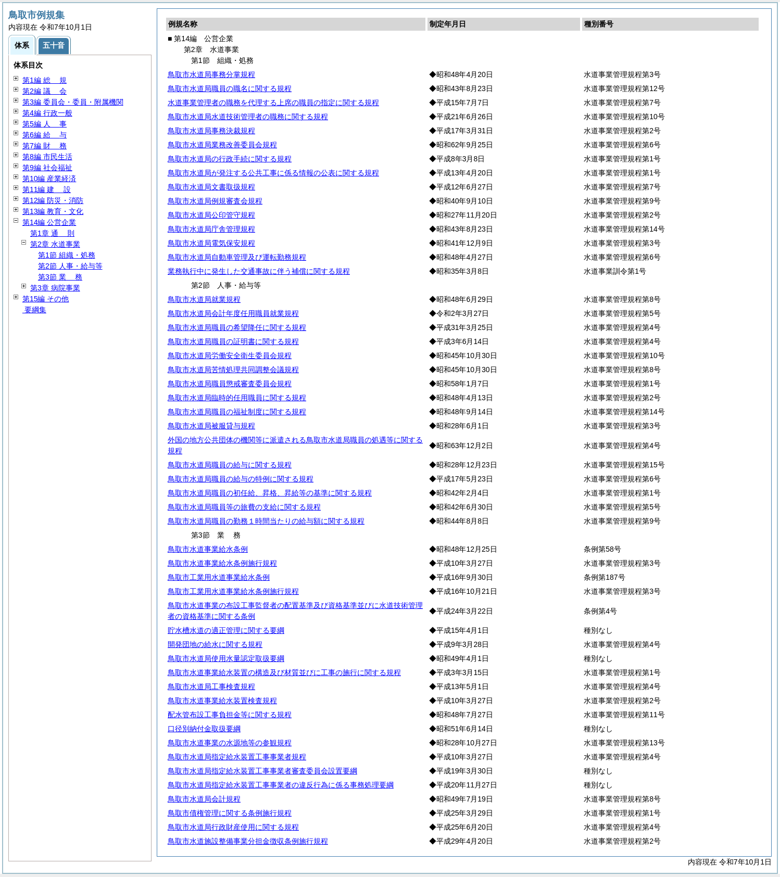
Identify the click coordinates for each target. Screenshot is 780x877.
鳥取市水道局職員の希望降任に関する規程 (237, 327)
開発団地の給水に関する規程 (215, 644)
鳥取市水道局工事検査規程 (211, 686)
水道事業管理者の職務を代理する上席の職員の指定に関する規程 (273, 102)
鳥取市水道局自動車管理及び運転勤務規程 (237, 257)
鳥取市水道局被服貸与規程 (211, 426)
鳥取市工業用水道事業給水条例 (219, 577)
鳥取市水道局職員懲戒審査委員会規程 (230, 383)
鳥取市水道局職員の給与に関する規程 (230, 465)
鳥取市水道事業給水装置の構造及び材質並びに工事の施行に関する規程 (284, 672)
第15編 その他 (45, 299)
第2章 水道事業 (55, 244)
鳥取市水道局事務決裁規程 (211, 130)
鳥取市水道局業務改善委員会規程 (222, 145)
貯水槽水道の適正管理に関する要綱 (226, 630)
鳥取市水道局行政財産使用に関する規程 (233, 827)
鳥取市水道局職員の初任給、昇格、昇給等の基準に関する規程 (270, 493)
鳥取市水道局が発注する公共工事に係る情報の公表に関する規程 (273, 173)
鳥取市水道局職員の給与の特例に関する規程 (240, 479)
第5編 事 (44, 124)
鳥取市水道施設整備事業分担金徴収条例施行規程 (248, 841)
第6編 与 (44, 135)
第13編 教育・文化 (52, 211)
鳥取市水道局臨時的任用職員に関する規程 (237, 397)
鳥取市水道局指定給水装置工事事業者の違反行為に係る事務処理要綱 (281, 785)
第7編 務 (44, 146)
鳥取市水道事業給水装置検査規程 (222, 700)
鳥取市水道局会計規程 (204, 799)
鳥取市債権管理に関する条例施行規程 (230, 813)
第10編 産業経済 (49, 178)
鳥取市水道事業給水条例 (208, 549)
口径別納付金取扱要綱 (204, 729)
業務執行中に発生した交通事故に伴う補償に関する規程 (259, 271)
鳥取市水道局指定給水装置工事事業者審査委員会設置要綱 (262, 771)
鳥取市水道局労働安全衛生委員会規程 (230, 355)
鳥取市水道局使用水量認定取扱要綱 (226, 658)
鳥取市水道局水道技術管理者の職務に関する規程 (248, 116)
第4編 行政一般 (47, 113)
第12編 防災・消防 (52, 200)
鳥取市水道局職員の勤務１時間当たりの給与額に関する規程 (266, 521)
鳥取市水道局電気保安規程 (211, 243)
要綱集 (34, 310)
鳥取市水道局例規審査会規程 (215, 201)
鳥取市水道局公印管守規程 (211, 215)
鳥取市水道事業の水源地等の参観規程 (230, 743)
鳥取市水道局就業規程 (204, 299)
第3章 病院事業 (55, 288)
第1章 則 (52, 233)
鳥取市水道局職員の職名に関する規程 (230, 88)
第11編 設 (46, 189)
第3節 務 (60, 277)
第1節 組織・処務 (66, 255)
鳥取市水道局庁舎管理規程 (211, 229)
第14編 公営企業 (49, 222)
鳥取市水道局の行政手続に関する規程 (230, 159)
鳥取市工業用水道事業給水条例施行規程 (233, 591)
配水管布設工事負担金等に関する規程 (230, 714)
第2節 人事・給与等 (70, 266)
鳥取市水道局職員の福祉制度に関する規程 (237, 412)
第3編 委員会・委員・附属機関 (72, 102)
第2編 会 (44, 91)
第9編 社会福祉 (47, 167)
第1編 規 (44, 80)
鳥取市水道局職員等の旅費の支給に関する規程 (244, 507)
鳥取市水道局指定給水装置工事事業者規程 (237, 757)
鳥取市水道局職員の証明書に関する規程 (233, 341)
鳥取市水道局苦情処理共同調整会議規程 (233, 369)
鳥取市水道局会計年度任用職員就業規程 (233, 313)
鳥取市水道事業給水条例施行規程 (222, 563)
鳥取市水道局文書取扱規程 (211, 187)
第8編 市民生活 (47, 156)
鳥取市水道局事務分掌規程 (211, 74)
